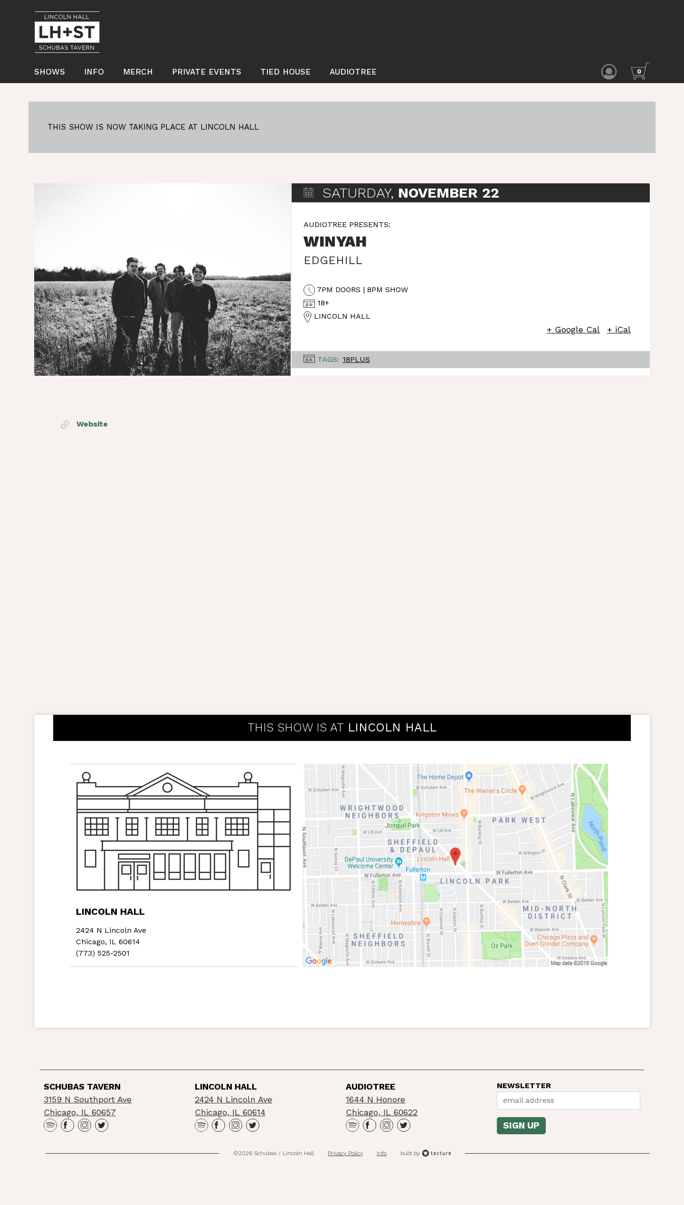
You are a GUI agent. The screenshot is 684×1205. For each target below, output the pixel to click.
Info (94, 72)
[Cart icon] (640, 72)
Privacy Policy (345, 1158)
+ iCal (619, 335)
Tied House (285, 72)
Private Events (206, 72)
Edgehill (333, 265)
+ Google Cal (573, 335)
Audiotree (353, 72)
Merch (138, 72)
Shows (49, 72)
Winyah (335, 246)
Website (84, 429)
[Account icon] (608, 72)
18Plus (356, 364)
